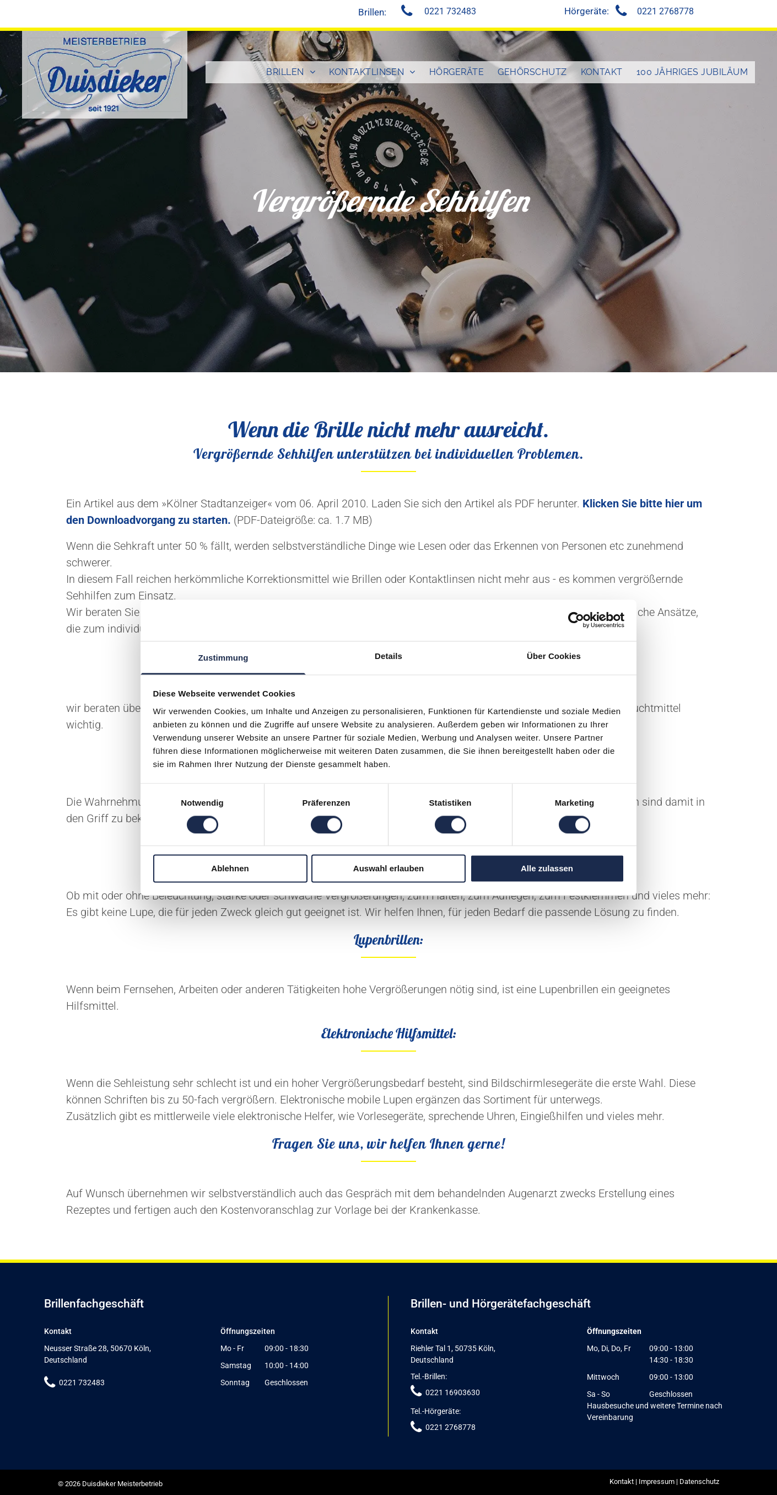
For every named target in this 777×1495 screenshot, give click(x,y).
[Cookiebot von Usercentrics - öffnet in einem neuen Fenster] (576, 620)
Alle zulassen (547, 869)
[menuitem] (291, 72)
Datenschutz (699, 1481)
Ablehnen (230, 869)
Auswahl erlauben (388, 869)
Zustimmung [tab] (223, 657)
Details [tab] (388, 656)
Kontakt (621, 1481)
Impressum (657, 1481)
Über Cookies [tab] (554, 656)
